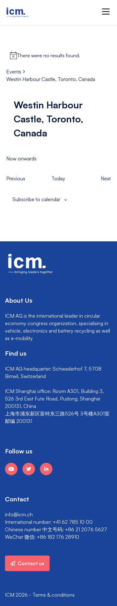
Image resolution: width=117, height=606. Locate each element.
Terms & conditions (53, 595)
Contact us (27, 563)
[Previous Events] (15, 178)
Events (13, 72)
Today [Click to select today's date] (58, 178)
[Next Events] (106, 178)
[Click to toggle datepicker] (21, 158)
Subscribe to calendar (36, 199)
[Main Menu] (106, 11)
